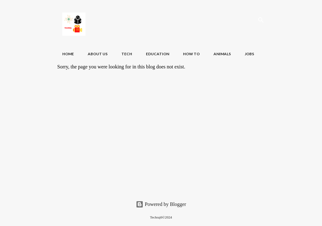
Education (157, 53)
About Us (98, 53)
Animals (222, 53)
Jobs (249, 53)
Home (68, 53)
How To (191, 53)
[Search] (261, 20)
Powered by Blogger (161, 204)
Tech (126, 53)
